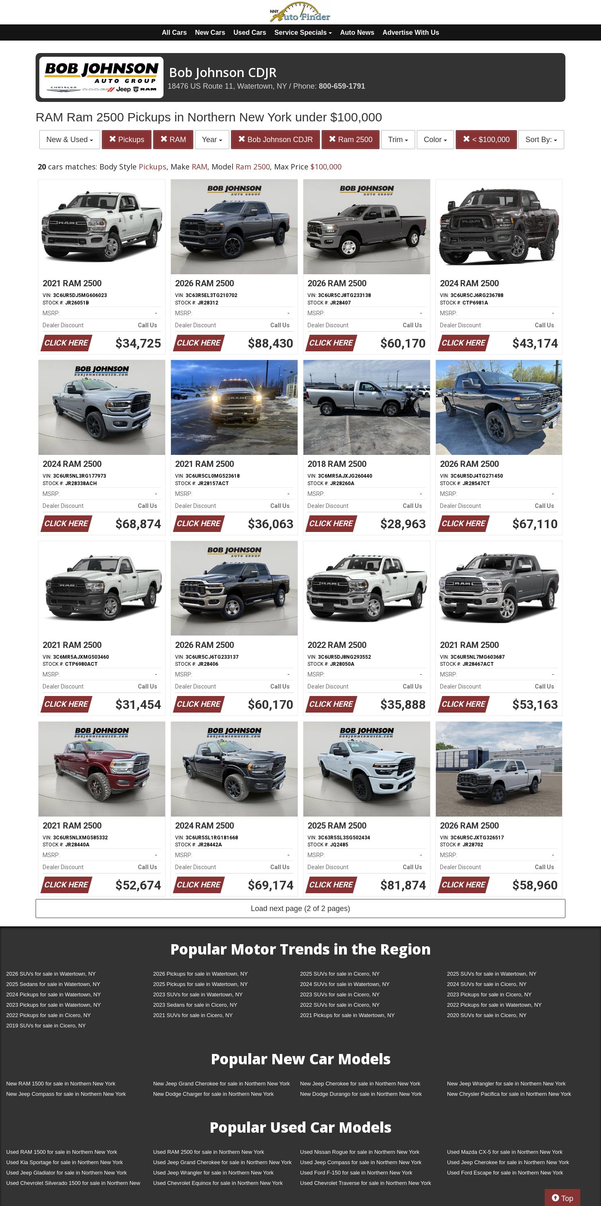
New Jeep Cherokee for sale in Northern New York (360, 1083)
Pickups (126, 139)
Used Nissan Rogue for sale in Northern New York (359, 1152)
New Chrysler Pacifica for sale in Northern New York (509, 1094)
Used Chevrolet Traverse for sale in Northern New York (365, 1183)
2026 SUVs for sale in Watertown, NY (51, 974)
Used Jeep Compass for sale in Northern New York (360, 1162)
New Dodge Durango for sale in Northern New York (361, 1094)
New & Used (69, 139)
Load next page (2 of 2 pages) (300, 908)
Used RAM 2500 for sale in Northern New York (208, 1152)
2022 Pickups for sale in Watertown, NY (494, 1005)
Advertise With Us (410, 32)
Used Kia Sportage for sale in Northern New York (64, 1162)
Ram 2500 (351, 139)
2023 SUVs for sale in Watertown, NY (198, 994)
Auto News (357, 32)
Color (435, 139)
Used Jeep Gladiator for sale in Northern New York (66, 1173)
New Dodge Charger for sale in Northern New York (213, 1094)
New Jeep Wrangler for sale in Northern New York (506, 1083)
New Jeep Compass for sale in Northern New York (66, 1094)
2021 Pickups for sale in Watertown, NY (347, 1015)
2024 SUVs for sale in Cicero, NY (486, 984)
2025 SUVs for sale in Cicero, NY (340, 974)
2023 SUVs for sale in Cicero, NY (340, 994)
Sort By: (541, 139)
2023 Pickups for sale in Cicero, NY (489, 994)
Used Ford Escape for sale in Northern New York (505, 1173)
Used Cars (249, 32)
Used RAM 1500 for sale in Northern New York (61, 1152)
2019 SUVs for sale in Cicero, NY (46, 1025)
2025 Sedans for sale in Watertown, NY (53, 984)
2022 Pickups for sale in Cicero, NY (48, 1015)
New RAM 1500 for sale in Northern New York (60, 1083)
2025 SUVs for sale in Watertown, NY (491, 974)
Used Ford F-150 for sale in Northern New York (356, 1173)
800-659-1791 (342, 86)
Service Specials (303, 32)
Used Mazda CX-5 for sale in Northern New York (505, 1152)
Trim (398, 139)
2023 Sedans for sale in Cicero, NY (195, 1005)
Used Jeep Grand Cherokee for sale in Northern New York (222, 1162)
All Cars (174, 32)
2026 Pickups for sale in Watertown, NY (200, 974)
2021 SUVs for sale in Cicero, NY (193, 1015)
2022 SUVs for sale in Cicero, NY (340, 1005)
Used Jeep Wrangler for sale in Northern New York (213, 1173)
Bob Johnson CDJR (275, 139)
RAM (173, 139)
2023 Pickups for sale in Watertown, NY (53, 1005)
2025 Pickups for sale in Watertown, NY (200, 984)
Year (212, 139)
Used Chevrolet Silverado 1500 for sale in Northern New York (73, 1184)
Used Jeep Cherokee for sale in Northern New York (508, 1162)
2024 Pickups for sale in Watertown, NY (53, 994)
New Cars (210, 32)
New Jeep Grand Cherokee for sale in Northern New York (221, 1083)
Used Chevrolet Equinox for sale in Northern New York (218, 1183)
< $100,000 (486, 139)
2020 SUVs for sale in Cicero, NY (486, 1015)
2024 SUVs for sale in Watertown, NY (344, 984)
